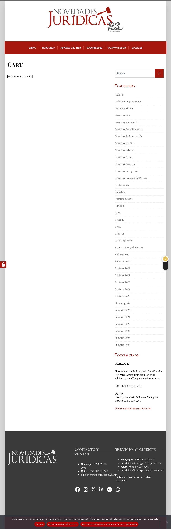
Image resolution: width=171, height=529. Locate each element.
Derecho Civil (122, 115)
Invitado (119, 219)
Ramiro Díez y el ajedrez (129, 247)
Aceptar (40, 524)
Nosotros (48, 48)
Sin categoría (122, 303)
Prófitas (119, 233)
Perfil (118, 226)
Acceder (137, 48)
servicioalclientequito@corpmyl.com (142, 470)
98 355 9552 (101, 471)
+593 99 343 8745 (143, 459)
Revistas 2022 (122, 275)
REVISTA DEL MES (71, 48)
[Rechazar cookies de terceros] (167, 522)
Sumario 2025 (122, 345)
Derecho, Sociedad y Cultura (131, 178)
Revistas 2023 (122, 282)
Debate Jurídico (124, 108)
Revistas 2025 (122, 296)
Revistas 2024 (122, 289)
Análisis (119, 94)
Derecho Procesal (125, 164)
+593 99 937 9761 (138, 466)
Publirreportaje (123, 240)
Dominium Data (124, 199)
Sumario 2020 (122, 310)
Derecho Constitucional (128, 129)
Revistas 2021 (122, 268)
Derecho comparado (126, 122)
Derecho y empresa (126, 171)
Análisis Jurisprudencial (128, 101)
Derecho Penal (123, 157)
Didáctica (120, 192)
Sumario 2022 (122, 324)
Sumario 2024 (122, 338)
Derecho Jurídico (124, 143)
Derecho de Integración (129, 136)
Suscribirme (94, 48)
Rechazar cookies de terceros (62, 524)
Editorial (120, 206)
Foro (117, 212)
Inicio (32, 48)
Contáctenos (117, 48)
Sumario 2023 (122, 331)
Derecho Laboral (124, 150)
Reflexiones (121, 254)
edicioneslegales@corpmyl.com (133, 408)
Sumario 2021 (122, 317)
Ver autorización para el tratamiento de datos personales (109, 524)
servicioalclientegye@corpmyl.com (141, 463)
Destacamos (122, 185)
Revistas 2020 (122, 261)
